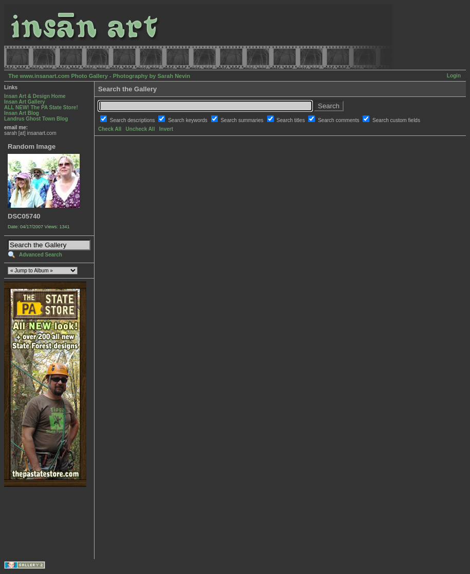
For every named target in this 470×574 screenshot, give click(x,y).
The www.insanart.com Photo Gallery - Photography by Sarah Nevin (99, 76)
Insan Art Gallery (24, 102)
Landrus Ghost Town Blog (36, 119)
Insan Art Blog (21, 113)
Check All (109, 129)
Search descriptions (133, 120)
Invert (166, 129)
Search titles (291, 120)
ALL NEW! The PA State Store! (41, 107)
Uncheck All (140, 129)
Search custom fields (396, 120)
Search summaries (242, 120)
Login (454, 75)
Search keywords (188, 120)
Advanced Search (40, 255)
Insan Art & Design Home (35, 96)
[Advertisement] (36, 523)
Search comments (339, 120)
